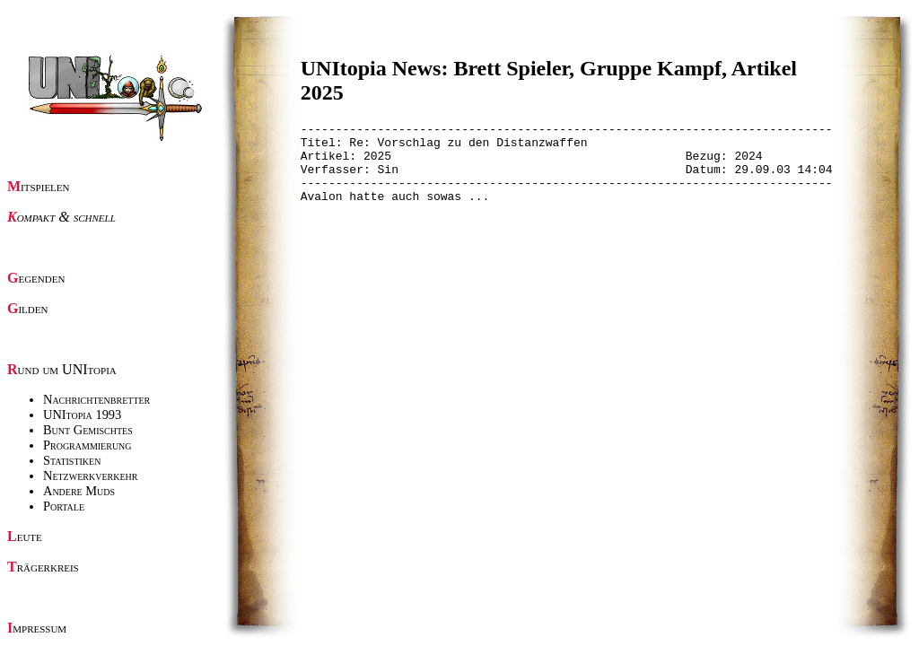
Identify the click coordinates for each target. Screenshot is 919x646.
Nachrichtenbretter (96, 399)
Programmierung (87, 445)
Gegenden (36, 277)
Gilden (27, 308)
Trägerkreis (43, 566)
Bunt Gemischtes (88, 430)
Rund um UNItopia (62, 369)
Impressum (36, 627)
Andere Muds (79, 491)
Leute (24, 536)
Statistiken (72, 460)
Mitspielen (38, 186)
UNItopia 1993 (82, 414)
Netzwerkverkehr (90, 475)
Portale (63, 506)
